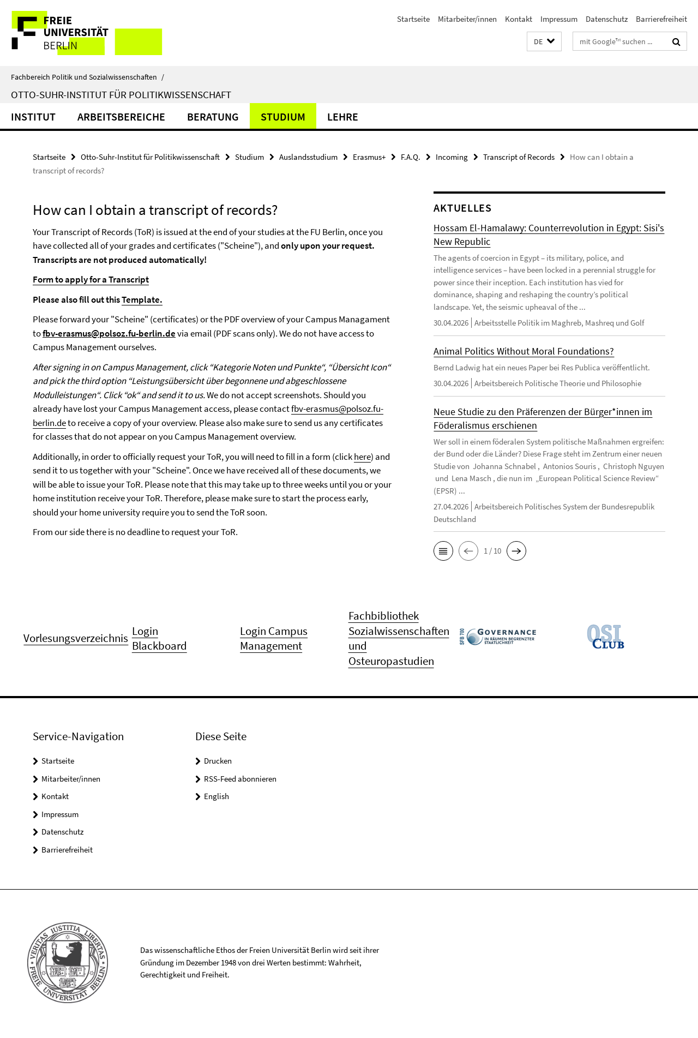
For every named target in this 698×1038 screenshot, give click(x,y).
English (216, 798)
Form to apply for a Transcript (91, 279)
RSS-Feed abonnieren (240, 781)
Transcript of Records (519, 157)
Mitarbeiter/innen (467, 19)
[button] (544, 42)
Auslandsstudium (308, 157)
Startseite (413, 19)
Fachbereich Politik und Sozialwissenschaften (87, 77)
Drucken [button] (218, 763)
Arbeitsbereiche (121, 116)
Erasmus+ (369, 157)
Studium (283, 116)
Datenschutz (607, 19)
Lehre (342, 116)
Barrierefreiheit (661, 19)
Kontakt (518, 19)
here (362, 457)
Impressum (558, 19)
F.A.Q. (410, 157)
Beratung (213, 116)
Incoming (452, 157)
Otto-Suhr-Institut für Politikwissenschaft (121, 94)
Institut (33, 116)
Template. (142, 299)
